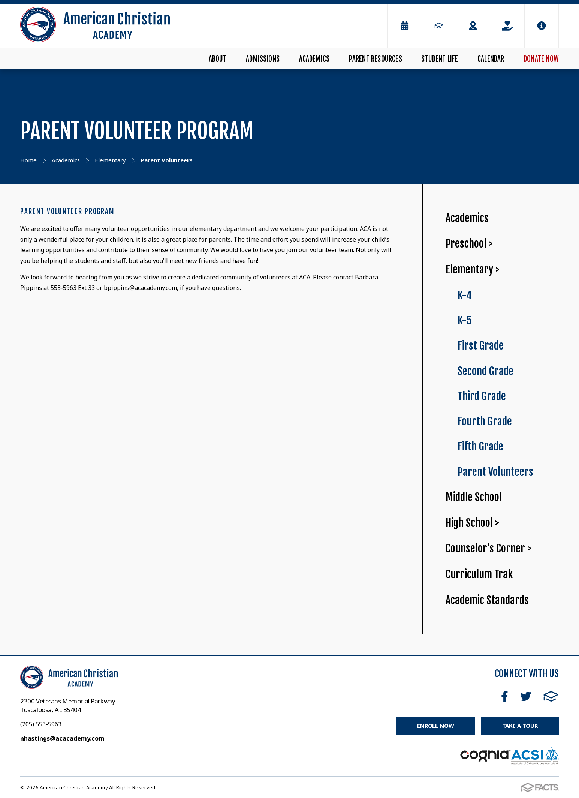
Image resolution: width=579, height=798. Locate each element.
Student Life (439, 58)
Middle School (474, 497)
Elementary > (473, 269)
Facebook (504, 696)
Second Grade (485, 371)
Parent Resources (375, 58)
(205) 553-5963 (40, 724)
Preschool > (469, 243)
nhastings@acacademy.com (62, 738)
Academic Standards (487, 600)
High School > (472, 523)
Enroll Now (435, 725)
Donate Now (541, 58)
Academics (314, 58)
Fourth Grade (485, 421)
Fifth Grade (480, 446)
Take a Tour (520, 725)
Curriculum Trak (479, 574)
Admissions (263, 58)
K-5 (464, 320)
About (218, 58)
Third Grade (482, 396)
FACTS (551, 696)
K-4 (465, 295)
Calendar (490, 58)
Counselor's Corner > (488, 548)
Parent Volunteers (495, 471)
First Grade (481, 345)
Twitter (525, 696)
